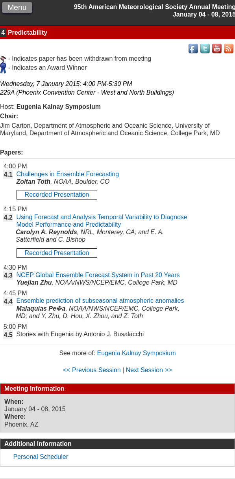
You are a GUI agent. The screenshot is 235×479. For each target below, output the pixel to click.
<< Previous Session (92, 370)
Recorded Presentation (57, 194)
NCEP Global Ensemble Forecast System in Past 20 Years (97, 275)
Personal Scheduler (40, 456)
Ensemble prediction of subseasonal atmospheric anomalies (100, 300)
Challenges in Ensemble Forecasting (67, 174)
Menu (16, 7)
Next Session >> (149, 370)
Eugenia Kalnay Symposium (136, 353)
